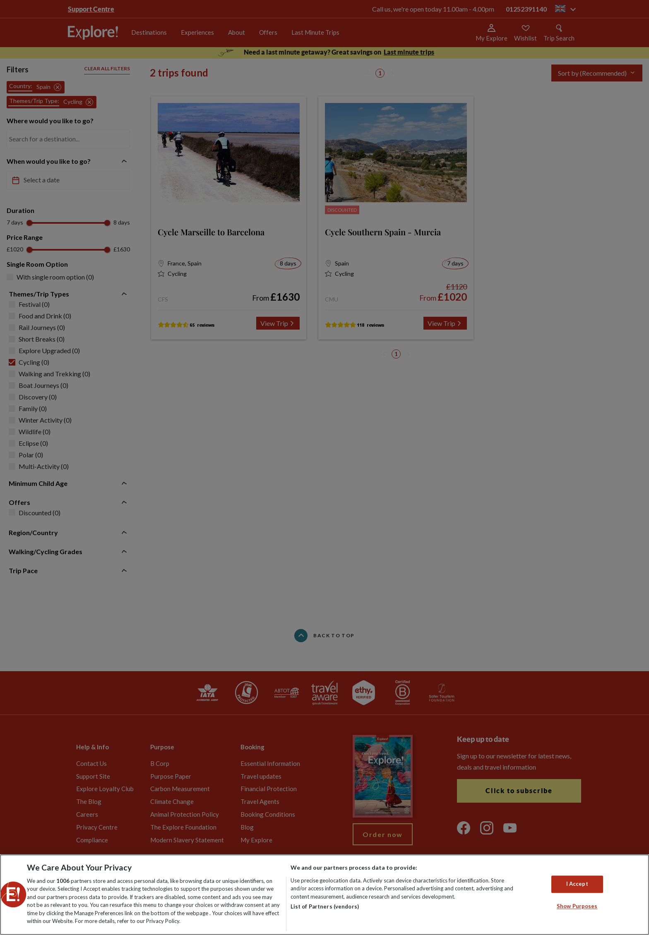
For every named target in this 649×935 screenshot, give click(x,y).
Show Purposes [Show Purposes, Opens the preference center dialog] (577, 906)
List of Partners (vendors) (325, 906)
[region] (324, 894)
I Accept (577, 884)
